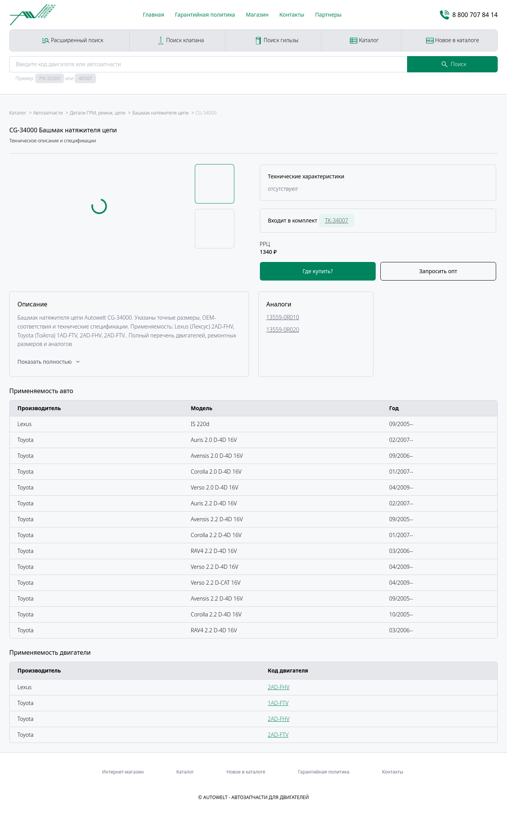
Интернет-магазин (123, 771)
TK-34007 (336, 220)
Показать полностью (49, 361)
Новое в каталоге (452, 40)
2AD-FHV (278, 687)
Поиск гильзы (276, 40)
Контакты (291, 14)
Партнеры (328, 14)
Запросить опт (438, 271)
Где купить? (317, 271)
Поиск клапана (180, 40)
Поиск (454, 64)
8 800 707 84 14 (469, 15)
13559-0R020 (282, 329)
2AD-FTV (278, 734)
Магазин (257, 14)
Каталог (364, 40)
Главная (153, 14)
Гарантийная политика (205, 14)
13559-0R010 (282, 317)
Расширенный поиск (72, 40)
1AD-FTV (278, 703)
